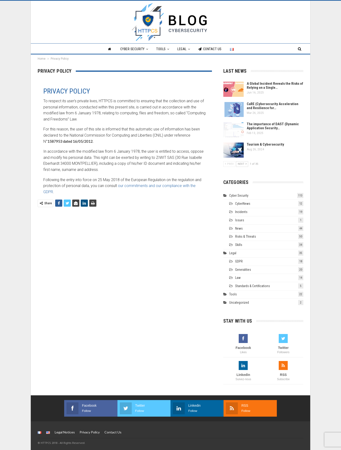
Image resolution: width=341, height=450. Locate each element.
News (239, 228)
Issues (239, 220)
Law (238, 278)
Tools (161, 49)
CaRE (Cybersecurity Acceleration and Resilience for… (272, 106)
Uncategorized (239, 302)
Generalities (243, 270)
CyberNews (242, 203)
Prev (229, 163)
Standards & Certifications (252, 286)
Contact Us (210, 49)
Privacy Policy (90, 432)
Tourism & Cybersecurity (265, 144)
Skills (238, 245)
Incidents (241, 212)
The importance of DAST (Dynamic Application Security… (273, 126)
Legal (182, 49)
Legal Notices (65, 432)
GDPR (239, 261)
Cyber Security (132, 49)
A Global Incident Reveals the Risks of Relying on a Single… (275, 85)
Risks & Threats (245, 236)
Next (242, 163)
